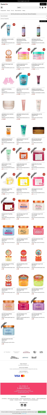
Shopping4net (3, 10)
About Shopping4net (41, 398)
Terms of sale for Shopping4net (30, 400)
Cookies (11, 400)
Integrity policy (18, 400)
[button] (45, 7)
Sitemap (28, 409)
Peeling (23, 10)
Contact (33, 398)
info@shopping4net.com (23, 392)
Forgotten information (25, 398)
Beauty (8, 10)
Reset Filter (43, 21)
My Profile (4, 398)
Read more (24, 413)
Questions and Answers (13, 398)
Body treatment (18, 10)
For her (12, 10)
